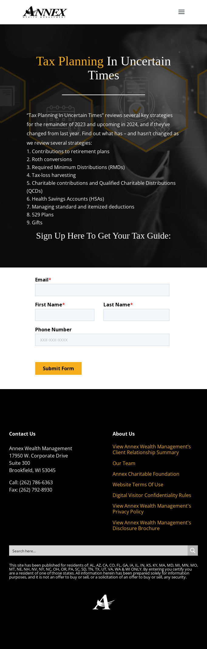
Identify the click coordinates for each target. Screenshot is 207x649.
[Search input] (98, 550)
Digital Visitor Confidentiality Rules (152, 495)
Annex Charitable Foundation (146, 474)
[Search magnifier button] (193, 550)
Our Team (124, 463)
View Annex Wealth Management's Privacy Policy (152, 508)
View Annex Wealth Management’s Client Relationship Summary (152, 449)
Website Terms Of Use (138, 484)
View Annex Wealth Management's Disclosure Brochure (152, 525)
